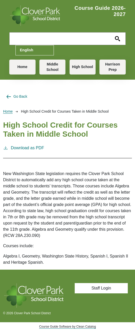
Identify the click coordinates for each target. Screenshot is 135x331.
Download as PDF (23, 147)
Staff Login (101, 288)
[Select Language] (34, 50)
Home (22, 67)
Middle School (52, 67)
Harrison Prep (112, 67)
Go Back (20, 96)
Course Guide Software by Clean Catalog (67, 326)
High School (82, 67)
